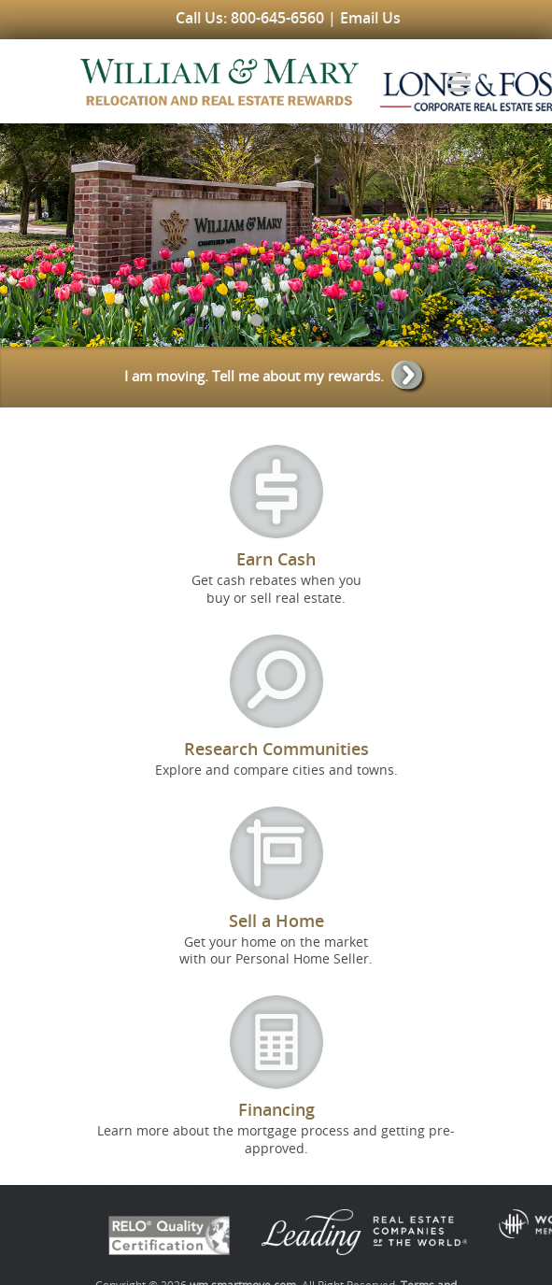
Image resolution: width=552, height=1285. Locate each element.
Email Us (370, 17)
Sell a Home (276, 920)
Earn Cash (276, 559)
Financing (276, 1109)
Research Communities (276, 748)
